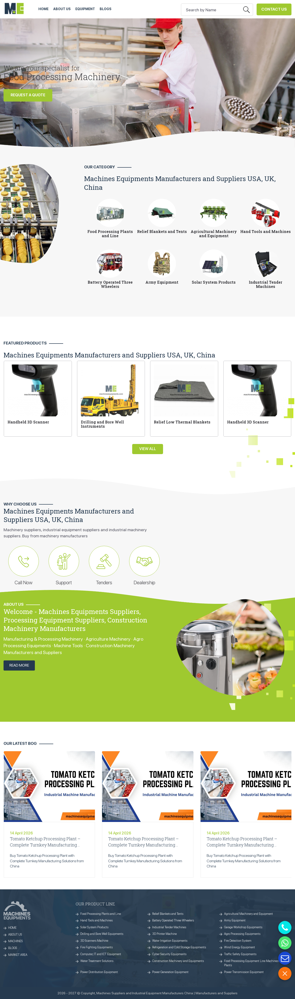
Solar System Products (94, 927)
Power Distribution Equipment (99, 972)
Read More (19, 665)
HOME (43, 9)
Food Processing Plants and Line (100, 914)
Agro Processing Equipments (242, 934)
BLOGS (12, 948)
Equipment (85, 9)
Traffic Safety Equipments (240, 954)
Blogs (105, 9)
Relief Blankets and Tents (167, 914)
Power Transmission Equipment (244, 972)
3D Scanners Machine (94, 940)
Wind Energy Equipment (239, 947)
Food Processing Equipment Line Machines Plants (251, 963)
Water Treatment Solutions (96, 961)
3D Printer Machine (164, 934)
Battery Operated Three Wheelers (173, 920)
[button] (288, 75)
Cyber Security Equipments (169, 954)
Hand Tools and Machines (96, 920)
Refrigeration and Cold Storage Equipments (179, 947)
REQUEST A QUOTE (28, 96)
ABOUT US (62, 9)
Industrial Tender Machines (169, 927)
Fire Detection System (237, 940)
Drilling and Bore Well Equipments (101, 934)
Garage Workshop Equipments (243, 927)
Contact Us (274, 9)
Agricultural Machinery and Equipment (248, 914)
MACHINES (15, 941)
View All (147, 449)
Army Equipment (235, 920)
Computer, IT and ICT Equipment (100, 954)
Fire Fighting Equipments (96, 947)
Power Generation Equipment (170, 972)
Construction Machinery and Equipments (178, 961)
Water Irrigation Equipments (169, 940)
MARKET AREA (17, 955)
